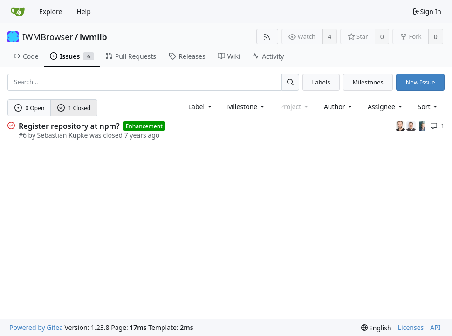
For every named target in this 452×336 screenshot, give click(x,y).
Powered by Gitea (36, 327)
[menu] (428, 106)
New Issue (420, 82)
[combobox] (200, 106)
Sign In (426, 11)
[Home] (18, 11)
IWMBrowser (47, 37)
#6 (23, 135)
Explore (50, 11)
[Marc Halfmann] (401, 125)
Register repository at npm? (69, 126)
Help (83, 11)
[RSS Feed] (267, 36)
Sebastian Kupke (62, 135)
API (435, 327)
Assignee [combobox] (386, 106)
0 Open (29, 108)
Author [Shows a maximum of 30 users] (338, 106)
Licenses (411, 327)
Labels (321, 82)
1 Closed (74, 108)
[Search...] (290, 82)
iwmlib (93, 37)
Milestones (368, 82)
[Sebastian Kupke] (412, 125)
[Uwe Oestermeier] (422, 125)
